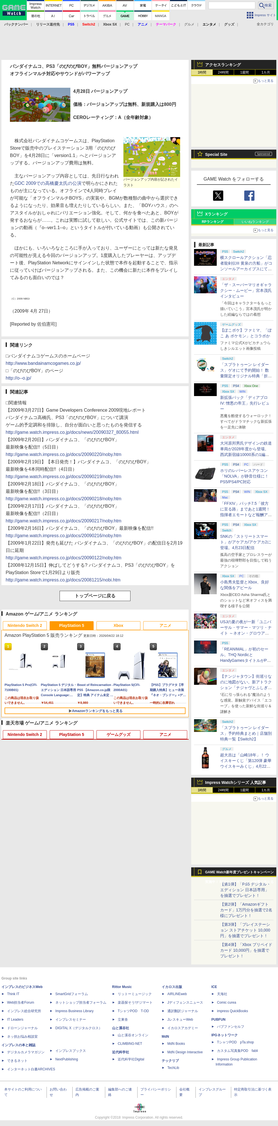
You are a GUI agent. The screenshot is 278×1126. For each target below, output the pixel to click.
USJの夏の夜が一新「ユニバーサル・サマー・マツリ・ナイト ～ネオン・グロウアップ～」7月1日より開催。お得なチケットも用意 (246, 633)
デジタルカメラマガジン (26, 1052)
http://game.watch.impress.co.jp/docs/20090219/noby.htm (63, 476)
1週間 (244, 72)
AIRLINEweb (177, 994)
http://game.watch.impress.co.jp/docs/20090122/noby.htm (63, 557)
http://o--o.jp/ (18, 378)
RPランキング (213, 222)
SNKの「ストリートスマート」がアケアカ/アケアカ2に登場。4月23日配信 (245, 542)
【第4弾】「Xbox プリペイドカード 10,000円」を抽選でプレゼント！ (246, 950)
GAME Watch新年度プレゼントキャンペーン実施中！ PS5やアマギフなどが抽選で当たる (239, 873)
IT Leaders (15, 1020)
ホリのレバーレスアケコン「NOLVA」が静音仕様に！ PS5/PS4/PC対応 (244, 476)
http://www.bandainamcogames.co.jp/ (43, 363)
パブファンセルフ (230, 1027)
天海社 (222, 994)
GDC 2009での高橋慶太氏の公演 (47, 183)
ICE (214, 987)
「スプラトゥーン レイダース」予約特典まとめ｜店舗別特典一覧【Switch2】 (246, 733)
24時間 (223, 72)
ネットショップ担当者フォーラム (80, 1002)
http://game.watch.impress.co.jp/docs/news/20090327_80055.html (72, 432)
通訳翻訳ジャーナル (182, 1011)
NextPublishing (66, 1059)
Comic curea (226, 1002)
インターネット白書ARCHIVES (31, 1069)
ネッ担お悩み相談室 (22, 1037)
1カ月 (266, 72)
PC (127, 24)
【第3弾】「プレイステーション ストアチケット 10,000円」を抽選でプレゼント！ (245, 930)
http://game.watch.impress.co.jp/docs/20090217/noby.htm (63, 520)
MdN (165, 1037)
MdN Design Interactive (185, 1052)
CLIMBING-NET (130, 1044)
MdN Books (176, 1044)
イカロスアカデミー (182, 1028)
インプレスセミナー (70, 1020)
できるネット (17, 1061)
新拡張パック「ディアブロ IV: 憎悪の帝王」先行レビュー (245, 403)
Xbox (118, 625)
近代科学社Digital (131, 1059)
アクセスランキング (223, 64)
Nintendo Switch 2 (25, 625)
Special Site (216, 154)
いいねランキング (255, 222)
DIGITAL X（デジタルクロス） (78, 1028)
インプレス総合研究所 (24, 1011)
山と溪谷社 (120, 1028)
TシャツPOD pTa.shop (235, 1042)
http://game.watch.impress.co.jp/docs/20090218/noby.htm (63, 498)
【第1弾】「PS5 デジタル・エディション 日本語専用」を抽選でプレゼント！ (245, 890)
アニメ (165, 625)
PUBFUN (218, 1020)
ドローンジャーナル (22, 1028)
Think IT (13, 994)
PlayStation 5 (71, 625)
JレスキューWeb (180, 1020)
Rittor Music (122, 987)
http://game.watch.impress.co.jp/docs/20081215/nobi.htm (63, 579)
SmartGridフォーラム (71, 994)
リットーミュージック (135, 994)
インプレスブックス (70, 1051)
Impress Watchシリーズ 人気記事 (235, 782)
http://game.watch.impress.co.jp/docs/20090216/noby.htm (63, 535)
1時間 (202, 72)
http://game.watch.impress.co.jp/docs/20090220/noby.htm (63, 454)
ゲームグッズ (118, 734)
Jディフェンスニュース (185, 1002)
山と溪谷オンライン (133, 1035)
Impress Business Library (74, 1011)
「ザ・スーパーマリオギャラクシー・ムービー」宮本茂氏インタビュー (246, 290)
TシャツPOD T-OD (133, 1011)
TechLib (173, 1068)
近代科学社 (120, 1052)
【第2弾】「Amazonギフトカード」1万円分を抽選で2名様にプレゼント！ (246, 910)
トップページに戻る (95, 595)
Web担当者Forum (20, 1002)
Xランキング (216, 214)
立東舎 (123, 1020)
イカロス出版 (172, 987)
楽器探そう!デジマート (135, 1002)
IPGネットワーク (224, 1035)
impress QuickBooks (232, 1011)
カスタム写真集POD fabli (237, 1051)
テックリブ (170, 1061)
